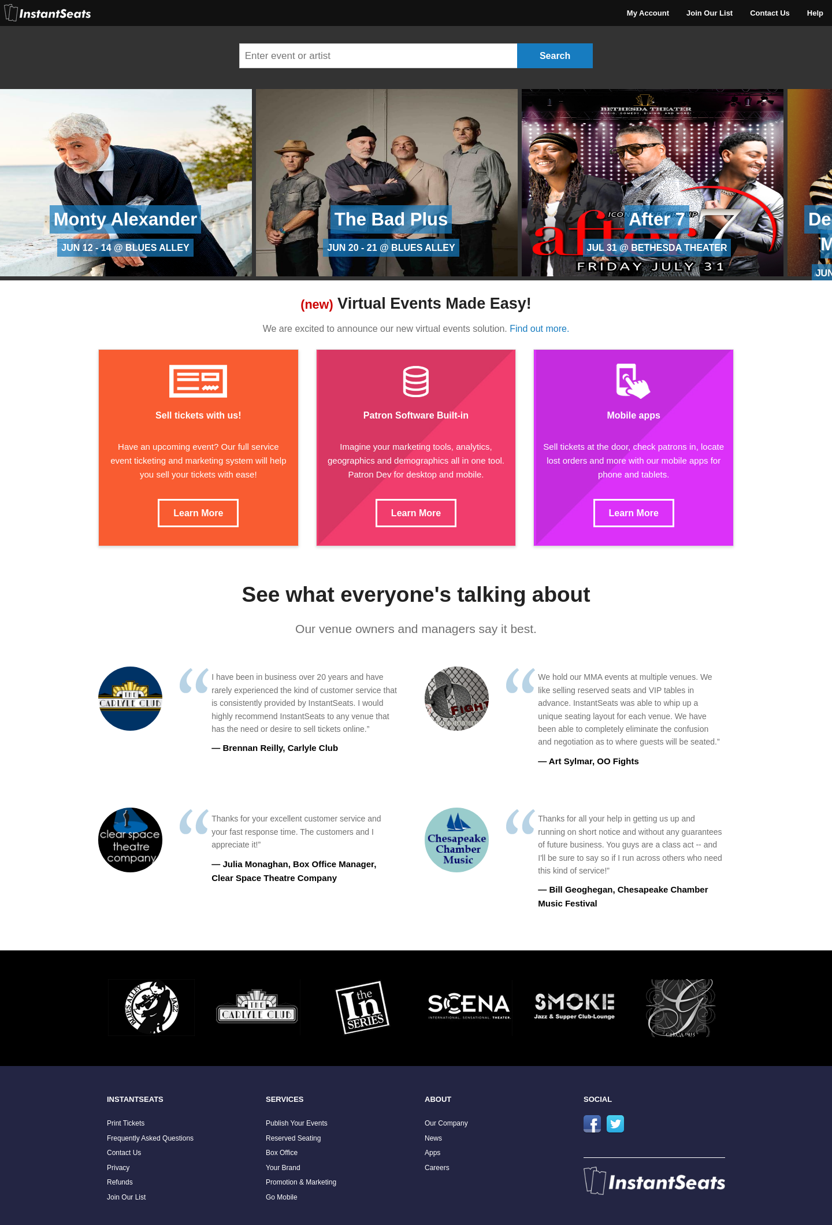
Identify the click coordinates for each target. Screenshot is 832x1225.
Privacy (118, 1168)
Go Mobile (282, 1197)
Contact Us (770, 13)
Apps (432, 1153)
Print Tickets (125, 1123)
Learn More (198, 513)
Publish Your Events (297, 1123)
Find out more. (539, 329)
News (433, 1138)
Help (815, 13)
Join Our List (709, 13)
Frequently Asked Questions (150, 1138)
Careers (437, 1168)
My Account (648, 13)
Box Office (282, 1153)
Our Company (446, 1123)
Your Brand (283, 1168)
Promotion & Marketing (301, 1182)
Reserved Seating (293, 1138)
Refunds (120, 1182)
